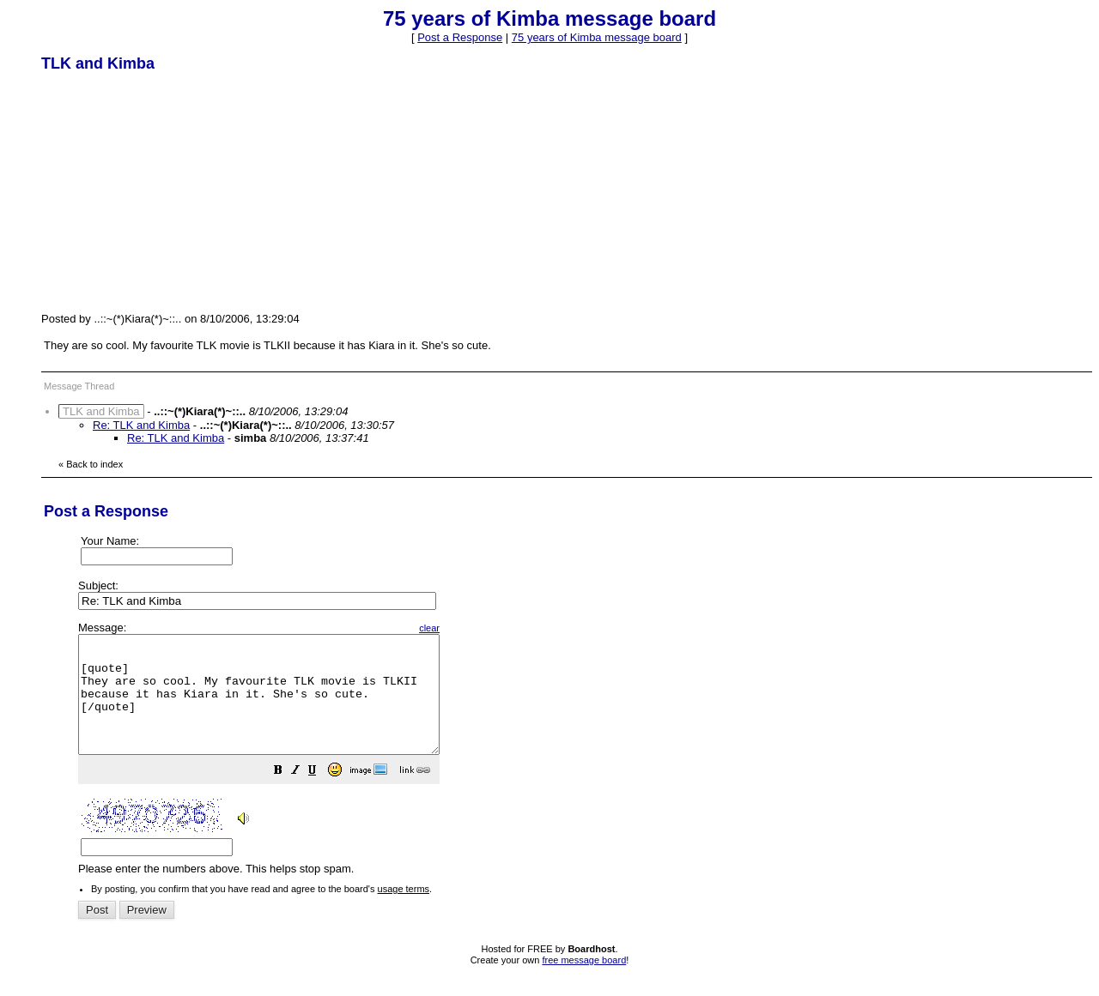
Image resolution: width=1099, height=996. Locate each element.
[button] (321, 795)
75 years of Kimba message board (597, 37)
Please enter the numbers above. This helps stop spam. (578, 760)
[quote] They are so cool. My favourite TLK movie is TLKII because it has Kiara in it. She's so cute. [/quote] (280, 706)
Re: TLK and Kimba (141, 425)
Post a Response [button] (459, 37)
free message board (584, 983)
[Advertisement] (170, 191)
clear (472, 628)
